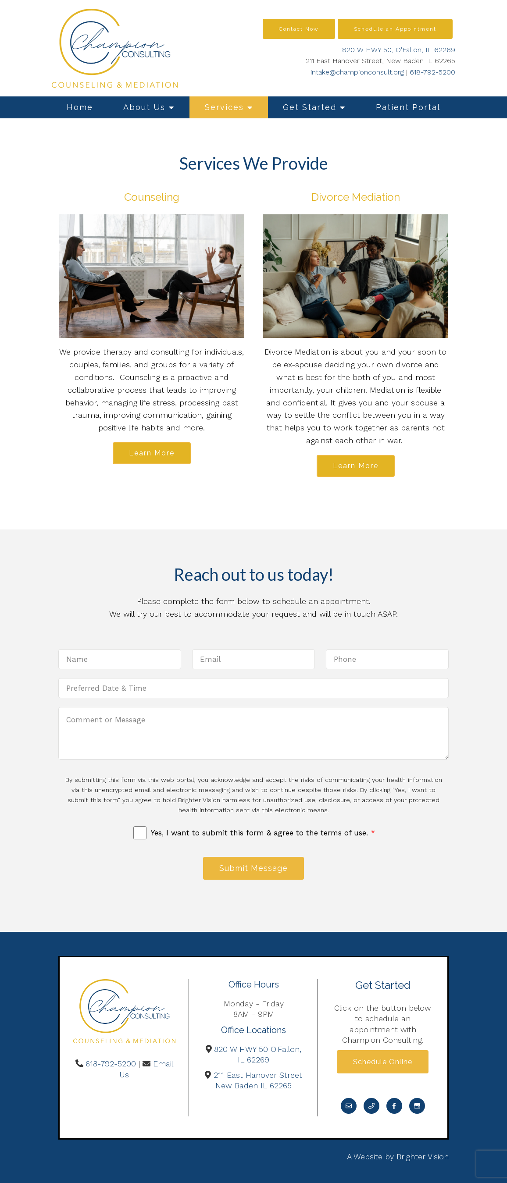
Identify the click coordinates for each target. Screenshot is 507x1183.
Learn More (152, 453)
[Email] (349, 1106)
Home (80, 107)
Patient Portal (408, 107)
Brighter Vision (422, 1156)
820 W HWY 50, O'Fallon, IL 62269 (398, 50)
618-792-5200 (432, 72)
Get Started (309, 107)
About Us (144, 107)
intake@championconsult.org (357, 72)
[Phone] (371, 1106)
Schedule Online (382, 1062)
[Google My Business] (417, 1106)
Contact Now (299, 29)
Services (224, 107)
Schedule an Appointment (395, 29)
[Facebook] (394, 1106)
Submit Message (253, 868)
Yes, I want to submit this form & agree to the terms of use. (263, 832)
